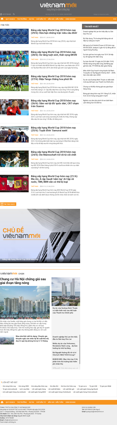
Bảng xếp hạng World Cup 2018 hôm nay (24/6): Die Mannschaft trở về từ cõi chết (53, 153)
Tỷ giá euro (83, 386)
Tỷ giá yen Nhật (105, 386)
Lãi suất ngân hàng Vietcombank (85, 392)
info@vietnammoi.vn (11, 420)
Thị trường (22, 19)
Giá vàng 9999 (23, 386)
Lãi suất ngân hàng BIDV (37, 392)
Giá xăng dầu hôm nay (39, 386)
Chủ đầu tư (41, 19)
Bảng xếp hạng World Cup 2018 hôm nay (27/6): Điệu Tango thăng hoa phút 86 (53, 78)
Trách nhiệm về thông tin (8, 422)
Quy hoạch (10, 19)
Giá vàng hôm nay (9, 386)
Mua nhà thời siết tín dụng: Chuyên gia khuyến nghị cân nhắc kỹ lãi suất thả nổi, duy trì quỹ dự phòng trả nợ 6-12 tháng (32, 338)
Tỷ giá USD (93, 386)
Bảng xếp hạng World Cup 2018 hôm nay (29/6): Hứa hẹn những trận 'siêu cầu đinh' (54, 31)
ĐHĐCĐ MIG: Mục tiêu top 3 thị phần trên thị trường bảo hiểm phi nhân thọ (65, 361)
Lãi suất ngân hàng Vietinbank (60, 392)
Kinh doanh (70, 19)
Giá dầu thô (54, 386)
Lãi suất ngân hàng (39, 389)
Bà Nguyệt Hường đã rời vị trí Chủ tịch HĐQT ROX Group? (64, 353)
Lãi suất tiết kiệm (54, 389)
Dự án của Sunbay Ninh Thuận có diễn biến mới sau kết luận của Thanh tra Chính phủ (65, 310)
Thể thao (34, 37)
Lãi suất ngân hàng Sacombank (14, 392)
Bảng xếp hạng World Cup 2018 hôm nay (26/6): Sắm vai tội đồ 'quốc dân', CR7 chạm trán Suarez (55, 103)
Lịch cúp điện (24, 389)
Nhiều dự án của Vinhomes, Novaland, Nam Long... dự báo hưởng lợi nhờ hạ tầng (65, 345)
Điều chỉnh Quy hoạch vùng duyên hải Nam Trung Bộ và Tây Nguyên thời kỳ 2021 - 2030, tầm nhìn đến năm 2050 (99, 73)
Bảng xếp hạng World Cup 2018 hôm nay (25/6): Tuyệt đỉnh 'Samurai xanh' (53, 129)
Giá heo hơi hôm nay (68, 386)
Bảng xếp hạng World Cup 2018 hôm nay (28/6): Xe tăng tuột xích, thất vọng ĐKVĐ (54, 53)
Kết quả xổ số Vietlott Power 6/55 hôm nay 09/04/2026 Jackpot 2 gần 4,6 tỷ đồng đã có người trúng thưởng (99, 47)
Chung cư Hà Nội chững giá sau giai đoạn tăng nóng (23, 281)
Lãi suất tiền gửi (68, 389)
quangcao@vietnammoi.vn (95, 411)
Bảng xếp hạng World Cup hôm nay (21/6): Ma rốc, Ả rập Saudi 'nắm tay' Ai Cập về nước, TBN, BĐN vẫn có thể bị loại (54, 179)
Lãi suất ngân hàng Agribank (87, 389)
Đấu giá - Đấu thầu (55, 19)
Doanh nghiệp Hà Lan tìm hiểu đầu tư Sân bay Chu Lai (65, 338)
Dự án (31, 19)
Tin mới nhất (91, 26)
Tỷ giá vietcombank (10, 389)
